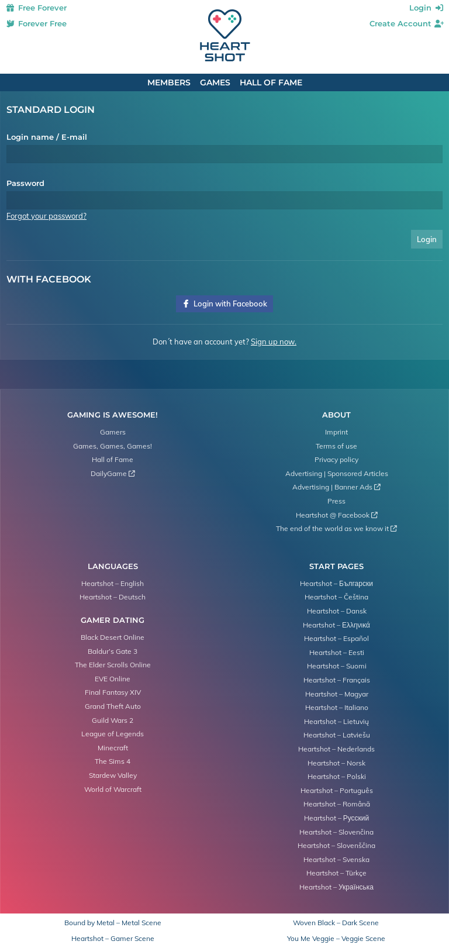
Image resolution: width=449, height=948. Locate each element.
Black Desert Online (112, 637)
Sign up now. (273, 341)
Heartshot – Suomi (337, 665)
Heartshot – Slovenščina (336, 845)
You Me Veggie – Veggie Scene (336, 938)
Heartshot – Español (336, 638)
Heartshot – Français (336, 679)
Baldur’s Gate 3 (112, 651)
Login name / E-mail (46, 137)
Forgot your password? (46, 215)
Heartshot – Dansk (337, 610)
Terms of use (336, 446)
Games (215, 82)
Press (336, 501)
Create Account (407, 23)
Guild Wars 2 (112, 720)
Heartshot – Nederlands (336, 748)
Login (427, 7)
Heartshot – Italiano (336, 707)
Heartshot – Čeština (336, 596)
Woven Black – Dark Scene (336, 922)
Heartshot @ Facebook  (337, 515)
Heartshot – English (112, 583)
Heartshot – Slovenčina (336, 832)
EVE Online (112, 678)
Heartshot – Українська (336, 886)
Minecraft (113, 747)
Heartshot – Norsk (336, 763)
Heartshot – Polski (337, 776)
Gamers (113, 432)
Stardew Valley (113, 775)
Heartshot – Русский (336, 817)
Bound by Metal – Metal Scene (112, 922)
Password (25, 183)
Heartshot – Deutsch (113, 596)
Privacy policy (336, 459)
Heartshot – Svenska (336, 859)
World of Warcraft (112, 789)
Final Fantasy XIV (113, 692)
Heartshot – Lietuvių (336, 721)
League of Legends (112, 733)
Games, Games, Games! (112, 446)
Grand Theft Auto (113, 706)
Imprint (336, 432)
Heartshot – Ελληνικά (336, 624)
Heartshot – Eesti (336, 652)
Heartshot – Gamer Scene (112, 938)
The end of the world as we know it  (336, 528)
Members (169, 82)
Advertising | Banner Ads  (336, 486)
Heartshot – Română (336, 803)
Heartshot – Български (336, 583)
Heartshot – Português (337, 790)
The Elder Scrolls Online (113, 664)
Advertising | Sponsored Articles (336, 473)
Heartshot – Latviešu (336, 734)
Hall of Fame (271, 82)
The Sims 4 (112, 761)
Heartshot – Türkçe (336, 872)
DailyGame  (113, 473)
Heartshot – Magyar (336, 694)
